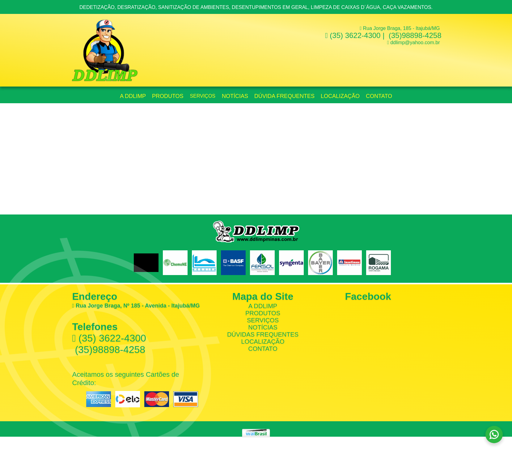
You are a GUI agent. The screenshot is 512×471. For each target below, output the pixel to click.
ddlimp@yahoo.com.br (415, 42)
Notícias (235, 96)
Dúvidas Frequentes (262, 334)
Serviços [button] (202, 96)
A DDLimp (262, 306)
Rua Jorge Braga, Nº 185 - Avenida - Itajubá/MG (136, 306)
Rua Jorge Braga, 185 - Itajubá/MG (400, 28)
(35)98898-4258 (414, 35)
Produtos (168, 96)
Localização (340, 96)
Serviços (263, 320)
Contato (379, 96)
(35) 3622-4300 (353, 35)
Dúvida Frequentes (284, 96)
